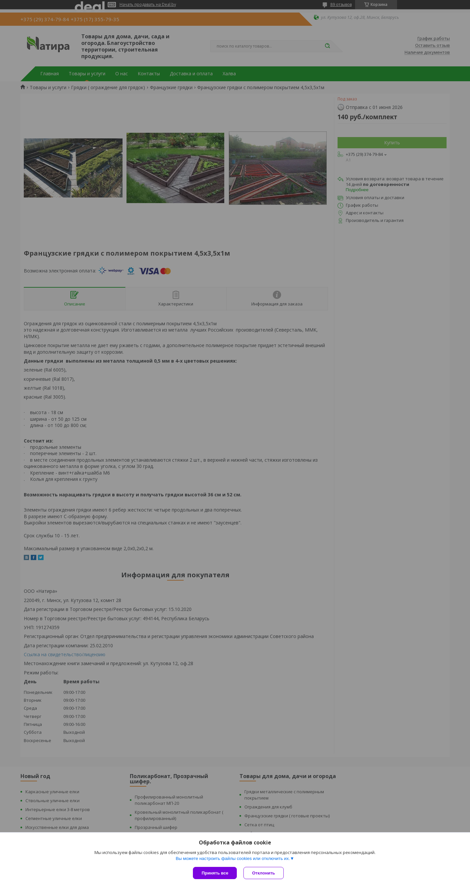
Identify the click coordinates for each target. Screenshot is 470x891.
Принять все (214, 873)
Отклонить (263, 873)
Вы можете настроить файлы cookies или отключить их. (233, 858)
